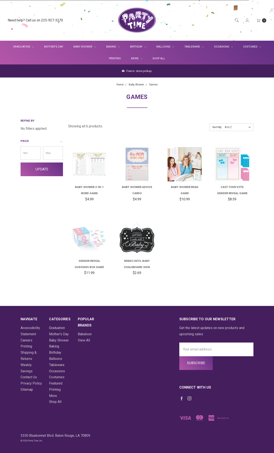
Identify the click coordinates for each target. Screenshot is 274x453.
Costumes (252, 46)
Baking (113, 46)
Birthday (138, 46)
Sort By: (217, 127)
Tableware (194, 46)
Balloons (165, 46)
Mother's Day (53, 46)
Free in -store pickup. (137, 71)
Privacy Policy (31, 383)
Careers (26, 340)
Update (42, 169)
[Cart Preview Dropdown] (261, 20)
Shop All (159, 58)
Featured (55, 383)
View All (84, 340)
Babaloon (85, 334)
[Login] (247, 20)
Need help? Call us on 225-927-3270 (35, 20)
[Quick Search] (236, 20)
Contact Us (29, 377)
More (134, 58)
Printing (115, 58)
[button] (42, 141)
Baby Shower (84, 46)
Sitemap (27, 389)
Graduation (23, 46)
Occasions (223, 46)
